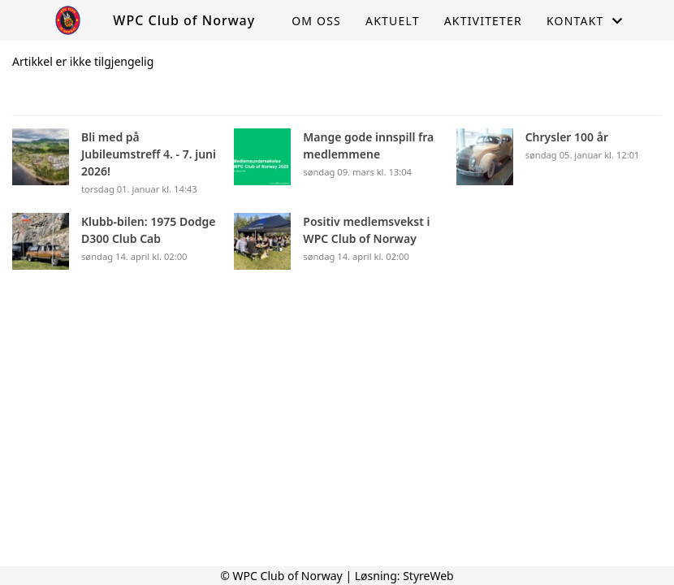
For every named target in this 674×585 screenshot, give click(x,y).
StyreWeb (428, 575)
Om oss (316, 20)
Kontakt (585, 20)
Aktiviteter (483, 20)
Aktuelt (392, 20)
